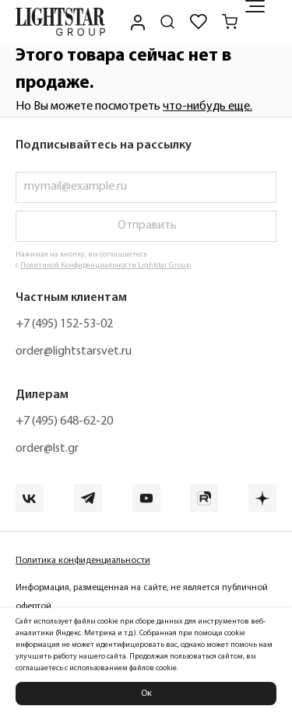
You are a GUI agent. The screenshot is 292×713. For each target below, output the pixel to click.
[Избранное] (198, 21)
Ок (146, 693)
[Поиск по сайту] (167, 21)
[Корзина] (229, 21)
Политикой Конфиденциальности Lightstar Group (105, 265)
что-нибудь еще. (207, 106)
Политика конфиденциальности (83, 560)
